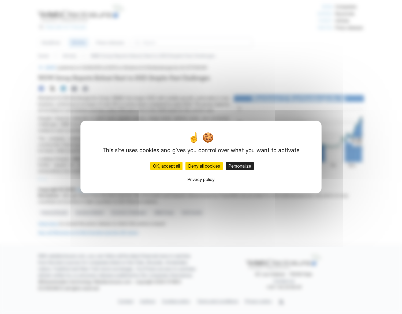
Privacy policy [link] (201, 179)
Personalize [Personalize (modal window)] (239, 166)
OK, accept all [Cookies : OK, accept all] (166, 166)
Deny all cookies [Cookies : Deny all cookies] (204, 166)
